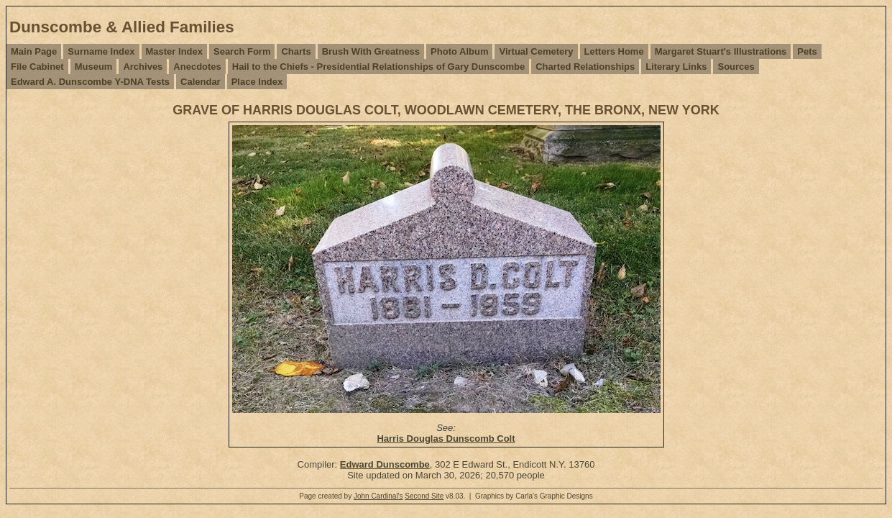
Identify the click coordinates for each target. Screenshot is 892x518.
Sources (735, 66)
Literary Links (676, 66)
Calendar (200, 81)
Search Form (241, 51)
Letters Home (614, 51)
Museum (94, 66)
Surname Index (101, 51)
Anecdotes (197, 66)
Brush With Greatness (371, 51)
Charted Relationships (585, 66)
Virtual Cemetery (536, 51)
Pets (807, 51)
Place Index (257, 81)
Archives (142, 66)
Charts (296, 51)
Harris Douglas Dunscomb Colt (446, 438)
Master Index (174, 51)
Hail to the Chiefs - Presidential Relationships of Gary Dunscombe (378, 66)
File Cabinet (37, 66)
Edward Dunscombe (385, 464)
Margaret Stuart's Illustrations (721, 51)
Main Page (34, 51)
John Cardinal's (378, 496)
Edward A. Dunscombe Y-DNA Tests (90, 81)
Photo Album (459, 51)
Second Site (424, 496)
